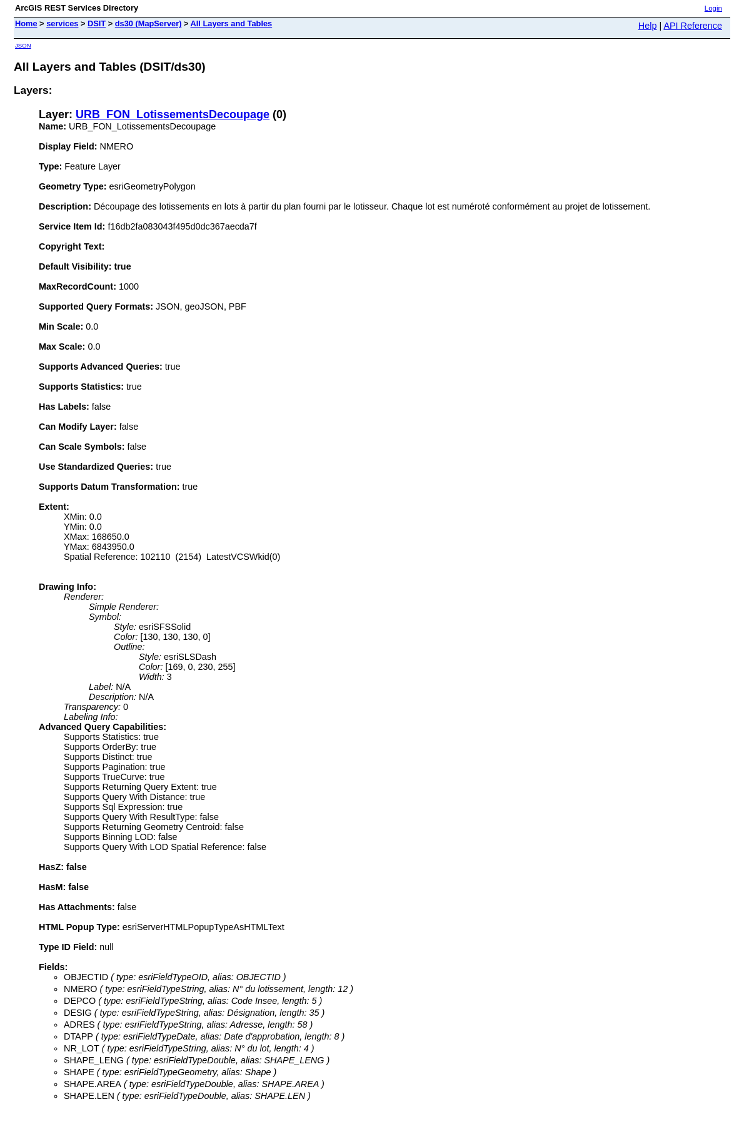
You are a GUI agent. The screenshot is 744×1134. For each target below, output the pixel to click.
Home (26, 23)
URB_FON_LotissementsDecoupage (172, 114)
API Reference (692, 26)
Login (713, 8)
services (62, 23)
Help (647, 26)
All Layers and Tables (232, 23)
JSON (23, 45)
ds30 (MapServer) (148, 23)
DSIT (97, 23)
